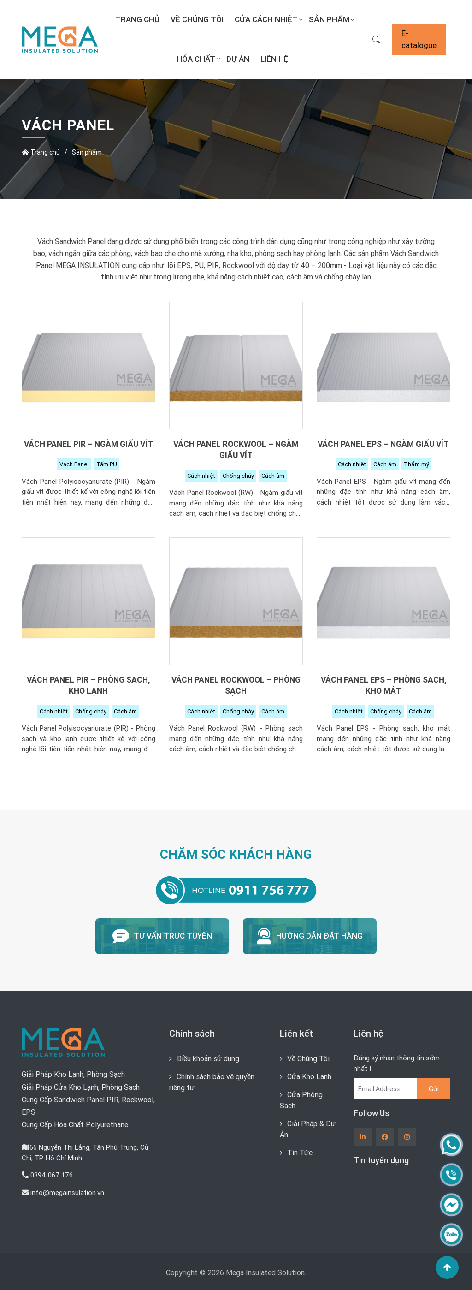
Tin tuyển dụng (381, 1160)
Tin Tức (300, 1152)
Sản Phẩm (329, 19)
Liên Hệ (274, 59)
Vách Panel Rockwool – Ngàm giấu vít (236, 450)
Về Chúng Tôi (197, 19)
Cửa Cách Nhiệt (266, 19)
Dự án (237, 59)
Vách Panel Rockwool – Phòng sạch (236, 685)
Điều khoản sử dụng (208, 1058)
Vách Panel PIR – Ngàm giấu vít (88, 444)
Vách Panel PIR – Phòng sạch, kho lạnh (88, 685)
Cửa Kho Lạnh (309, 1076)
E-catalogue (419, 39)
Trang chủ (137, 19)
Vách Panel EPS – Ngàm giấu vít (383, 444)
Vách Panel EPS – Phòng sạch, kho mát (383, 685)
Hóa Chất (196, 59)
